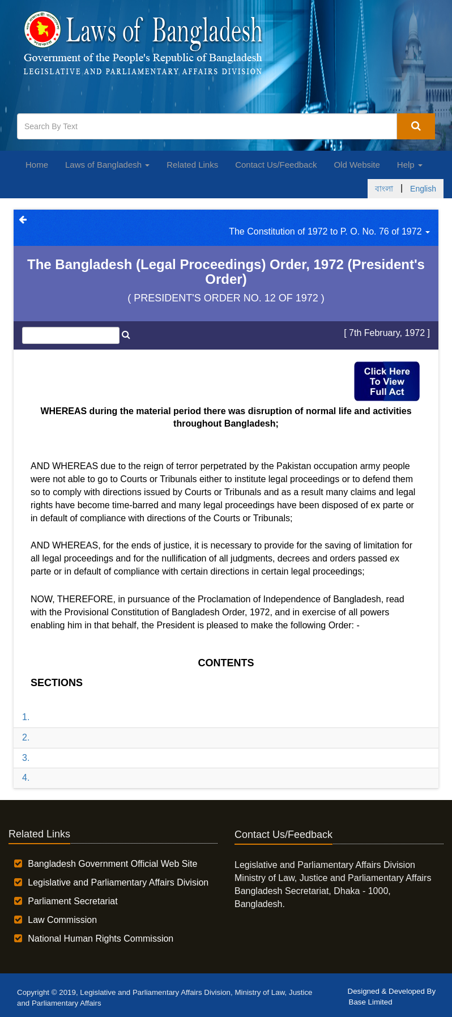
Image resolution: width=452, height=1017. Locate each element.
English (423, 188)
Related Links (192, 164)
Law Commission (62, 920)
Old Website (356, 164)
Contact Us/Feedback (276, 164)
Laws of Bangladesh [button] (107, 164)
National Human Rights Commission (100, 938)
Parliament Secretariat (72, 901)
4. (25, 777)
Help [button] (410, 164)
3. (25, 758)
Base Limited (371, 1002)
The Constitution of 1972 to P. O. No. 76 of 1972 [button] (329, 231)
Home (36, 164)
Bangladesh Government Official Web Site (112, 864)
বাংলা (384, 188)
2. (25, 737)
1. (25, 717)
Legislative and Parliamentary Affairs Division (118, 882)
